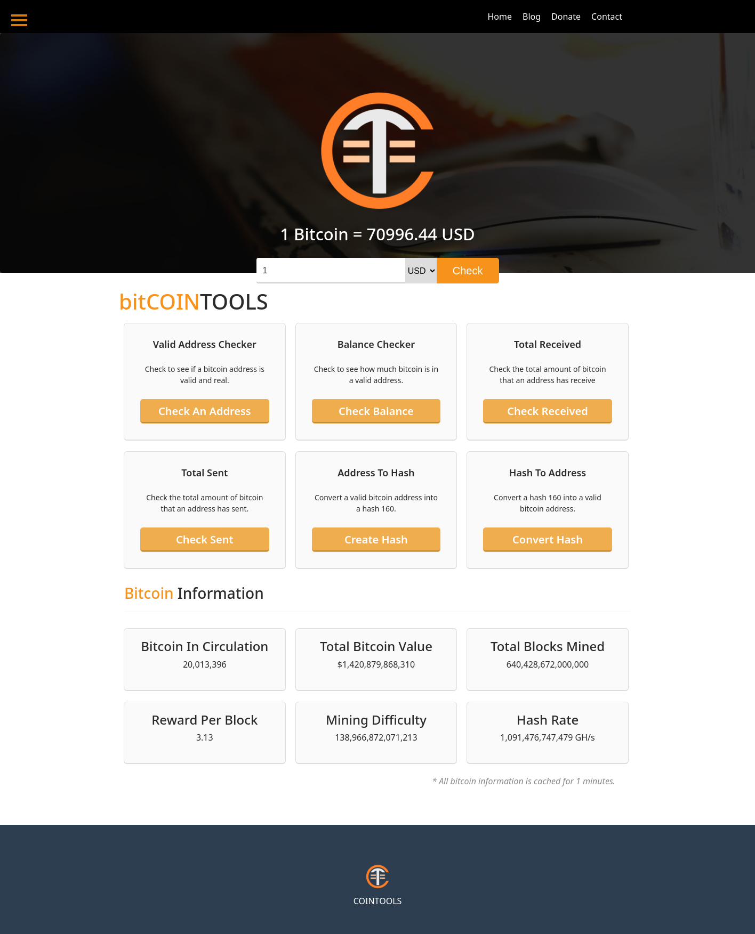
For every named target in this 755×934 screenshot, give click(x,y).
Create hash (376, 539)
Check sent (205, 539)
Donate (566, 16)
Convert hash (547, 539)
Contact (606, 16)
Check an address (204, 411)
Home (499, 16)
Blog (532, 16)
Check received (547, 411)
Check (468, 271)
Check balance (376, 411)
